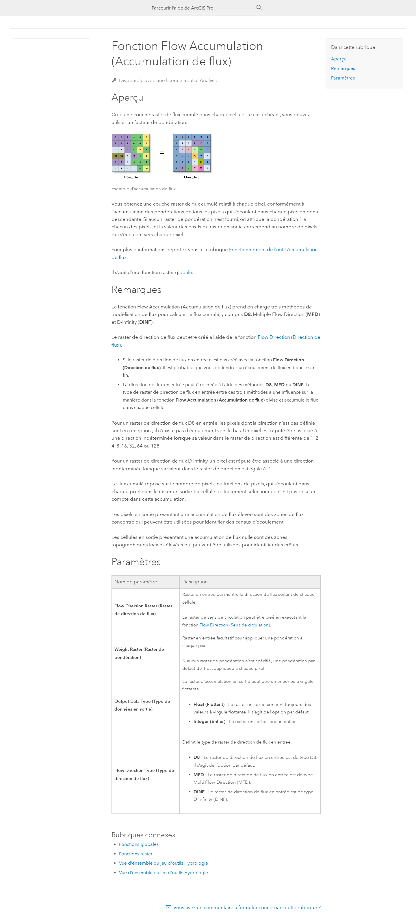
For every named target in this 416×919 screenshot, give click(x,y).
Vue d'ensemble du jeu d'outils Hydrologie (163, 863)
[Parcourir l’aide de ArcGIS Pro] (202, 8)
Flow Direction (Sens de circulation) (235, 625)
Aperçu (338, 59)
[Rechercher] (259, 8)
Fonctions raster (136, 854)
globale (183, 272)
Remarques (343, 68)
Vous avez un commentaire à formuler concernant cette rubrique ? (247, 907)
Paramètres (343, 78)
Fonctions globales (139, 844)
